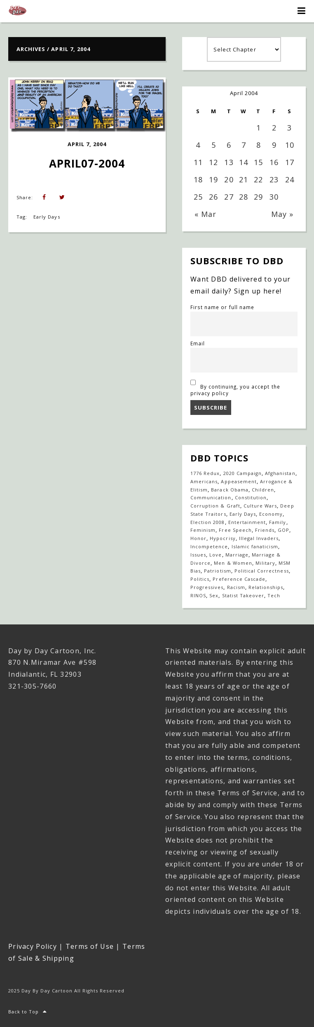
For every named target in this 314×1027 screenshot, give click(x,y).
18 (198, 179)
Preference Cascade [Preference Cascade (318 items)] (239, 579)
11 (198, 162)
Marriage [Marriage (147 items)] (236, 555)
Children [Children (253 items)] (263, 490)
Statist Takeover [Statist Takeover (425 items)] (243, 595)
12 (213, 162)
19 (213, 179)
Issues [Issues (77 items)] (198, 555)
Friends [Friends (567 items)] (264, 530)
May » (282, 214)
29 (258, 197)
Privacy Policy (32, 946)
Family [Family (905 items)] (277, 522)
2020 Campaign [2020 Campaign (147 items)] (242, 473)
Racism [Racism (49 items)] (236, 587)
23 (274, 179)
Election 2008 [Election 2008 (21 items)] (207, 522)
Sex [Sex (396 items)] (213, 595)
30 (274, 197)
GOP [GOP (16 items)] (283, 530)
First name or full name (222, 307)
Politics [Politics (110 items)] (199, 579)
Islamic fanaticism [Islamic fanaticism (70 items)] (255, 546)
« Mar (205, 214)
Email (197, 343)
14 (243, 162)
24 (289, 179)
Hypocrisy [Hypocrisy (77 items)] (222, 538)
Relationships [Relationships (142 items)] (266, 587)
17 (289, 162)
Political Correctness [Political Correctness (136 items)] (261, 571)
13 (228, 162)
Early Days (46, 217)
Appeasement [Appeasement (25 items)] (238, 481)
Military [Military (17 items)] (265, 563)
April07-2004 (87, 163)
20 (228, 179)
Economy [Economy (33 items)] (271, 514)
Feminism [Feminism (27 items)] (203, 530)
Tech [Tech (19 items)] (273, 595)
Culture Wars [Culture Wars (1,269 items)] (260, 506)
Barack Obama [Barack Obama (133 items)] (229, 490)
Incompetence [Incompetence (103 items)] (209, 546)
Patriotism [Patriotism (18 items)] (217, 571)
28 (243, 197)
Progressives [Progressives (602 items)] (206, 587)
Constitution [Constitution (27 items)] (251, 497)
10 (289, 145)
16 (274, 162)
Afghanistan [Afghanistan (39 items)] (280, 473)
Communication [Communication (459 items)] (211, 497)
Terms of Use (90, 946)
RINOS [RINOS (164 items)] (198, 595)
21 (243, 179)
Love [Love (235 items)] (215, 555)
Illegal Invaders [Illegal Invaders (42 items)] (259, 538)
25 (198, 197)
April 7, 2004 (87, 144)
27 (228, 197)
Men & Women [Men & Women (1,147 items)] (233, 563)
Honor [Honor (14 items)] (198, 538)
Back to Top (27, 1011)
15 (258, 162)
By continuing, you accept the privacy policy (235, 386)
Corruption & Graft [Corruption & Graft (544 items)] (215, 506)
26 (213, 197)
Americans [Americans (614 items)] (204, 481)
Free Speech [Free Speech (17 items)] (235, 530)
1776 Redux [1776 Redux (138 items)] (205, 473)
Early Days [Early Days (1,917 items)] (243, 514)
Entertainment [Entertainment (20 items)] (247, 522)
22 (258, 179)
